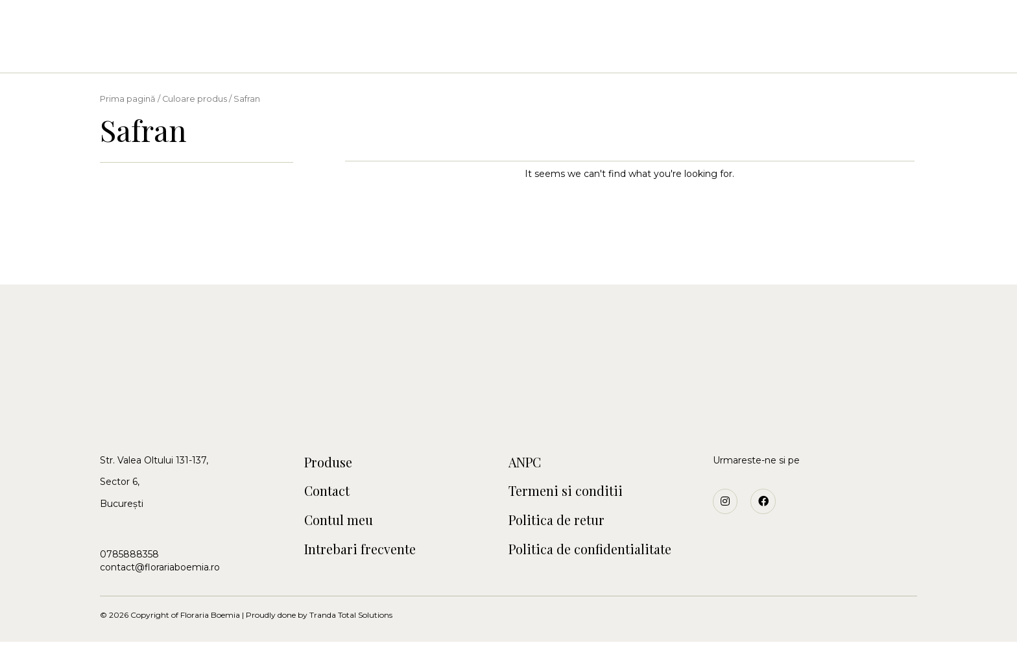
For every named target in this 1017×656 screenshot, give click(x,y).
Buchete (354, 52)
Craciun (530, 52)
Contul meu (345, 529)
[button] (60, 26)
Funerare (595, 52)
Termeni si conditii (574, 496)
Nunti (409, 52)
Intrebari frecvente (371, 561)
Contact (663, 52)
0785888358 (129, 554)
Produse (333, 464)
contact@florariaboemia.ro (160, 567)
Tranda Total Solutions (350, 629)
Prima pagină (128, 99)
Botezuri (467, 52)
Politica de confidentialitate (603, 561)
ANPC (528, 464)
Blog (719, 52)
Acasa (297, 52)
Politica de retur (565, 529)
